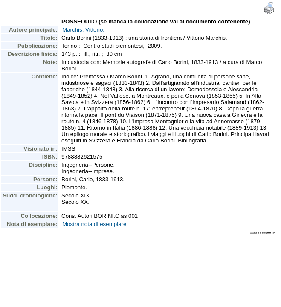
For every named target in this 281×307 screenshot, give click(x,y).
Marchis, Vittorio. (83, 29)
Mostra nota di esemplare (94, 224)
